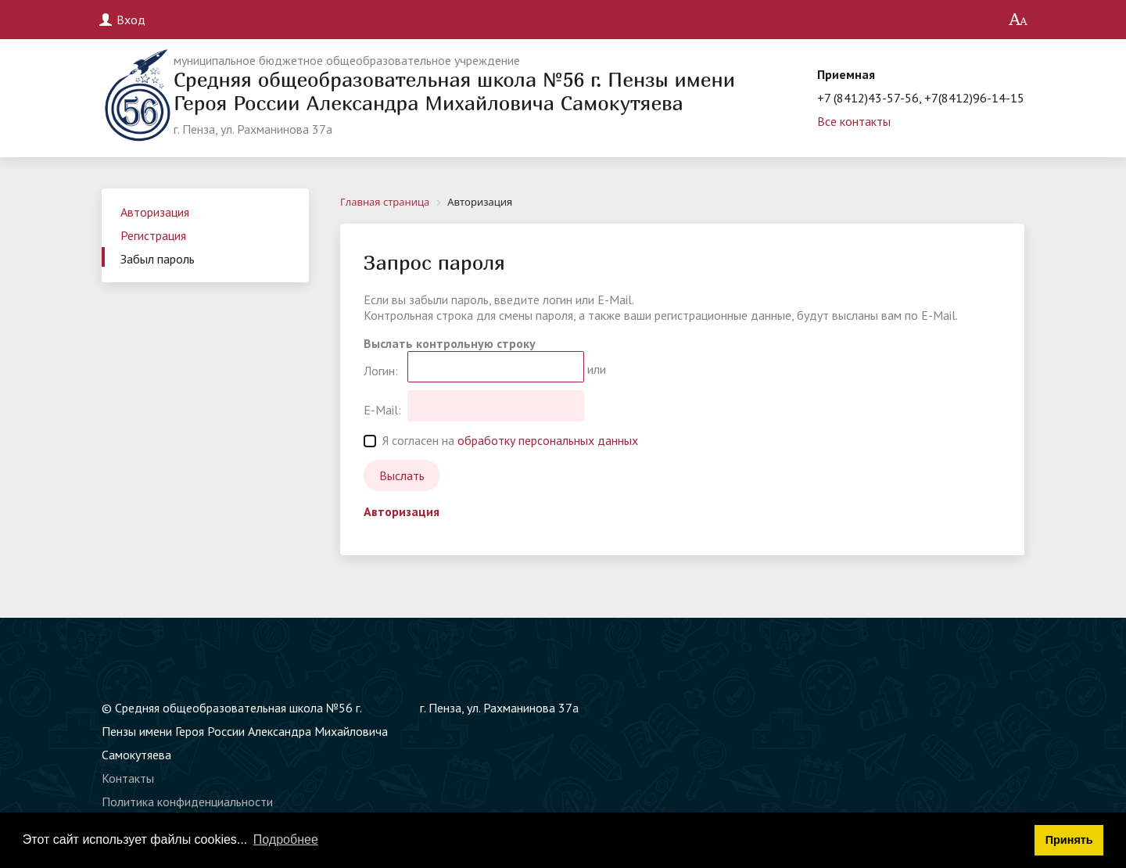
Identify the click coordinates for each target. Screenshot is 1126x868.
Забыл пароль (157, 259)
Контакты (128, 778)
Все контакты (854, 121)
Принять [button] (1069, 840)
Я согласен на (501, 440)
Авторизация (154, 212)
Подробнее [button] (285, 839)
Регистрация (153, 235)
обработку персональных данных (547, 440)
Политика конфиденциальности (187, 801)
